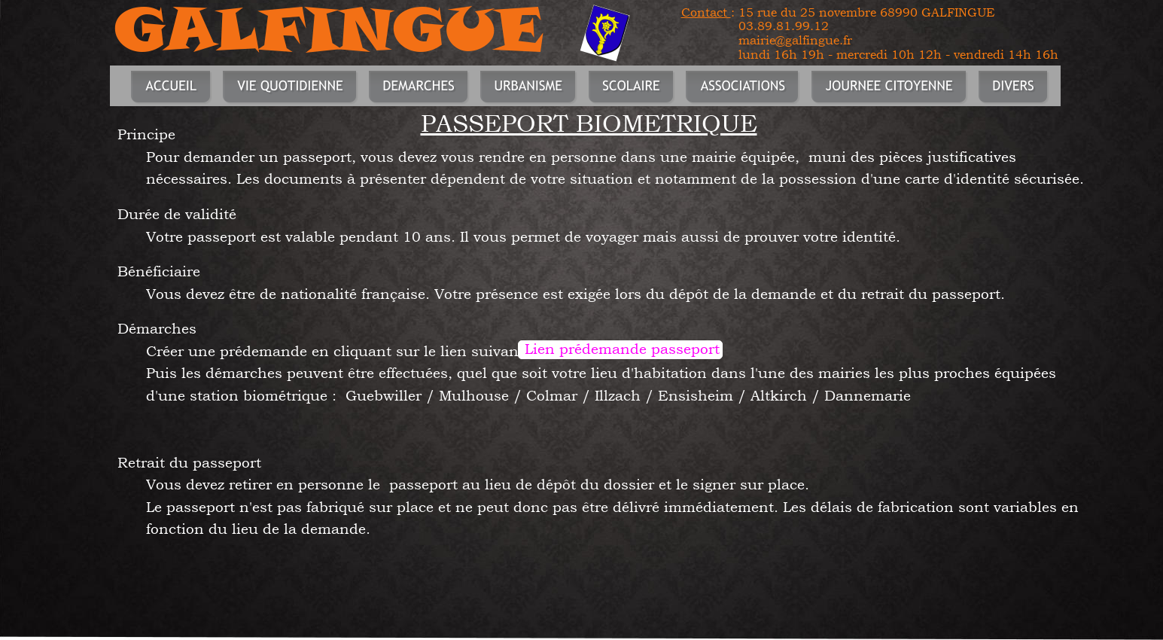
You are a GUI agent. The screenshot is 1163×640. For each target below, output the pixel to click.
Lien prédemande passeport (622, 348)
